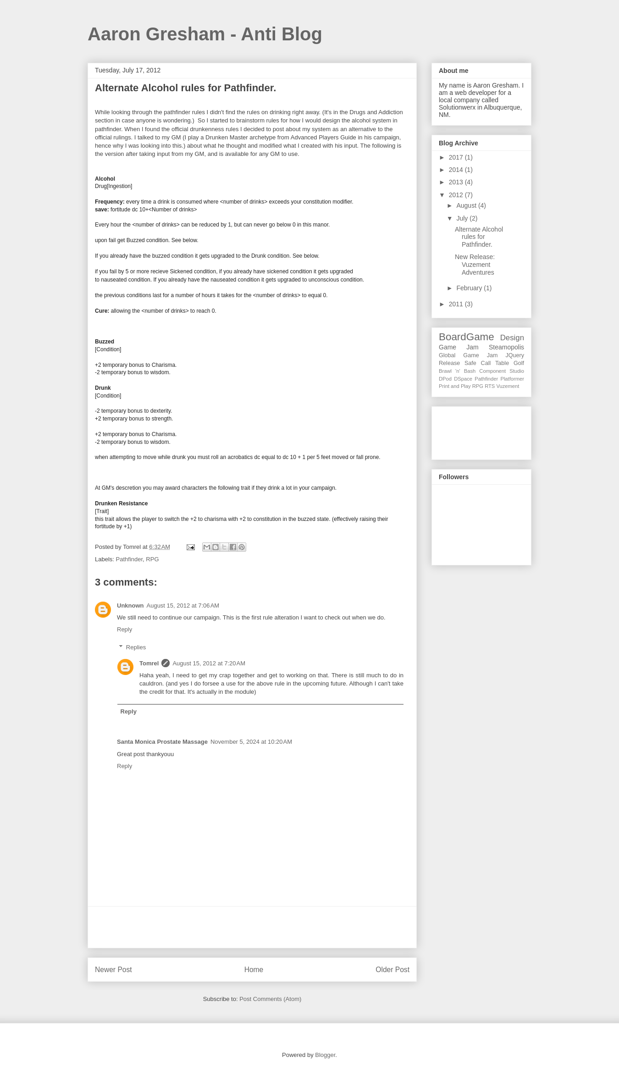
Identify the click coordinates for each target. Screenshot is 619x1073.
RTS (490, 386)
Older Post (392, 969)
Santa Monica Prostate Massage (162, 741)
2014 (457, 169)
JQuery (514, 355)
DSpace (463, 379)
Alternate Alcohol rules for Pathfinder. (479, 237)
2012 (457, 195)
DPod (445, 379)
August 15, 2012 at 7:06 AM (183, 605)
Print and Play (455, 386)
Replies (136, 647)
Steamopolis (506, 347)
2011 (457, 304)
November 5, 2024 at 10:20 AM (251, 741)
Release (449, 363)
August (467, 205)
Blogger (325, 1054)
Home (254, 969)
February (470, 288)
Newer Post (113, 969)
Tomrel (149, 663)
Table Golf (509, 363)
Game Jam (459, 347)
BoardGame (466, 337)
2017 (457, 157)
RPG (152, 559)
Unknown (130, 605)
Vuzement (507, 386)
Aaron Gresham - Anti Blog (205, 34)
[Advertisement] (252, 927)
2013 (457, 182)
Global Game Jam (468, 355)
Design (512, 337)
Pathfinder (129, 559)
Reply (124, 629)
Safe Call (477, 363)
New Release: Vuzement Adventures (475, 264)
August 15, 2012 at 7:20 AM (208, 663)
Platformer (512, 379)
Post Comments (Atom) (270, 999)
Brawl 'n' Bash (457, 371)
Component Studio (501, 371)
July (463, 218)
